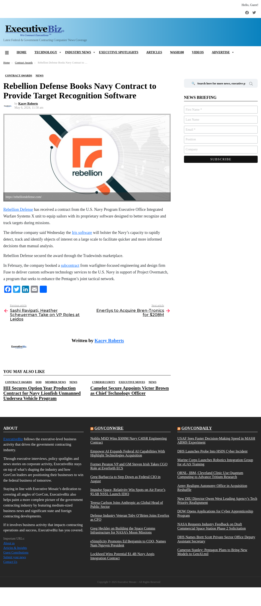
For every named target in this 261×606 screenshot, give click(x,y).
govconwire (108, 428)
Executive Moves (132, 382)
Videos (198, 52)
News (73, 382)
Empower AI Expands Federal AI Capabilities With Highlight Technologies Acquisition (127, 453)
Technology (45, 52)
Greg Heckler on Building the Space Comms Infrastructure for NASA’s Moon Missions (122, 530)
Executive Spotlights (118, 52)
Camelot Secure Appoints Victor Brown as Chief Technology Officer (129, 390)
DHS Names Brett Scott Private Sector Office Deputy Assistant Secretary (216, 539)
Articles (154, 52)
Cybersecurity (103, 382)
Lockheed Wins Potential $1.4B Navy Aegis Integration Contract (122, 556)
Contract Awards (18, 382)
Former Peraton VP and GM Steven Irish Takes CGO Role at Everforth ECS (129, 466)
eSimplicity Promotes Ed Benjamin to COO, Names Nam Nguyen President (128, 543)
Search (251, 84)
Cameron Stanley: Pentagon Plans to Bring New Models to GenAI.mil (212, 552)
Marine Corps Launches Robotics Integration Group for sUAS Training (215, 462)
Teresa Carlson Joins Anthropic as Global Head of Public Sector (126, 505)
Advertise (221, 52)
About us (9, 543)
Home (21, 52)
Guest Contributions (15, 552)
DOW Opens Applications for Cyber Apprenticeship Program (215, 513)
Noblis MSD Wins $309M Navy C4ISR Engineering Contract (128, 441)
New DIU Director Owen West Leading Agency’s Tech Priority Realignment (217, 501)
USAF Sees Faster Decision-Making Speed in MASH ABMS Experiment (216, 441)
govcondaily (196, 428)
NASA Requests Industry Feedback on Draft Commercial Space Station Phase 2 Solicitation (211, 526)
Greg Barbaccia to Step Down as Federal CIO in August (125, 479)
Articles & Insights (15, 548)
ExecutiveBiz (13, 439)
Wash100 (177, 52)
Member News (55, 382)
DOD (39, 382)
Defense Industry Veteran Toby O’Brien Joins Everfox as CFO (129, 518)
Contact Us (10, 562)
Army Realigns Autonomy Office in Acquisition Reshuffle (212, 488)
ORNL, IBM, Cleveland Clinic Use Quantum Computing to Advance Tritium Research (210, 475)
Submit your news (14, 557)
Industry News (78, 52)
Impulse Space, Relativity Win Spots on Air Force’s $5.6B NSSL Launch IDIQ (127, 492)
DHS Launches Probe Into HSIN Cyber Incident (212, 451)
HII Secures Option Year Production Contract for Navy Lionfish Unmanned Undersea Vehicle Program (42, 393)
